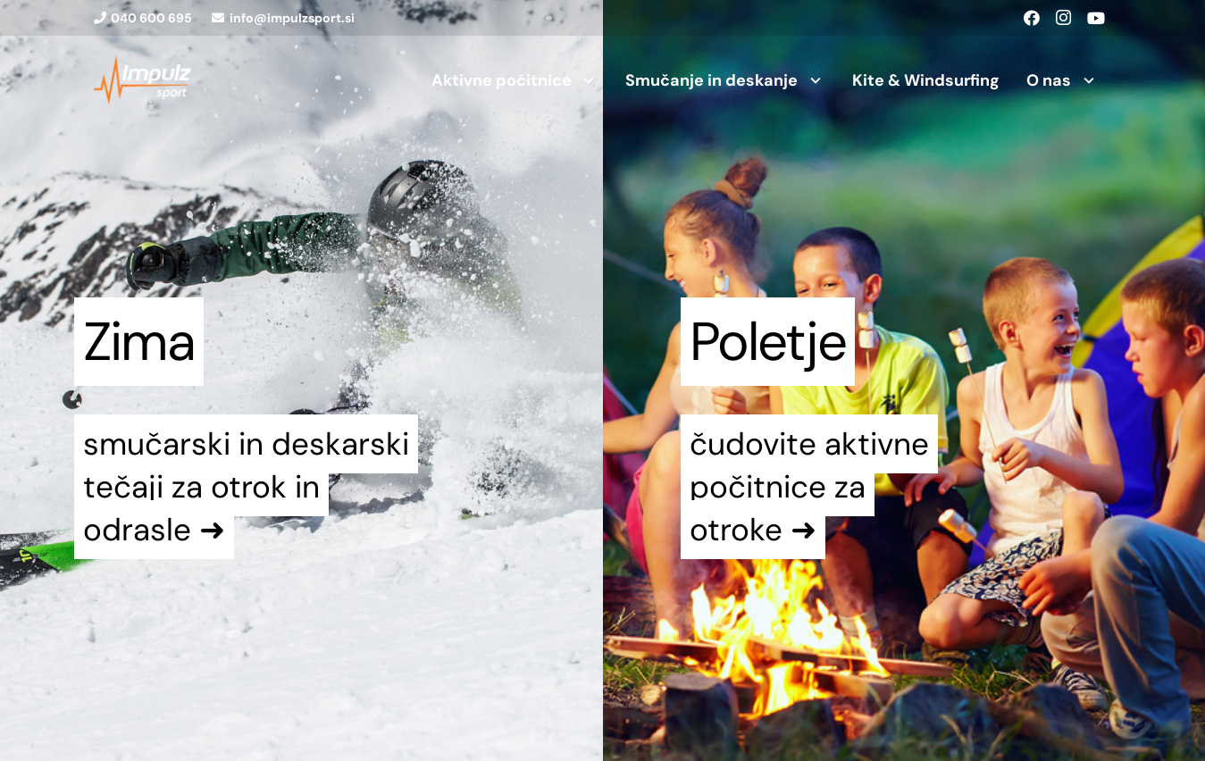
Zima (139, 341)
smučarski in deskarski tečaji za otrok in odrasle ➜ (246, 486)
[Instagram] (1064, 18)
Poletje (768, 341)
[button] (585, 80)
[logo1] (143, 80)
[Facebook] (1032, 18)
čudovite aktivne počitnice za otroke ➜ (809, 486)
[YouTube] (1096, 18)
